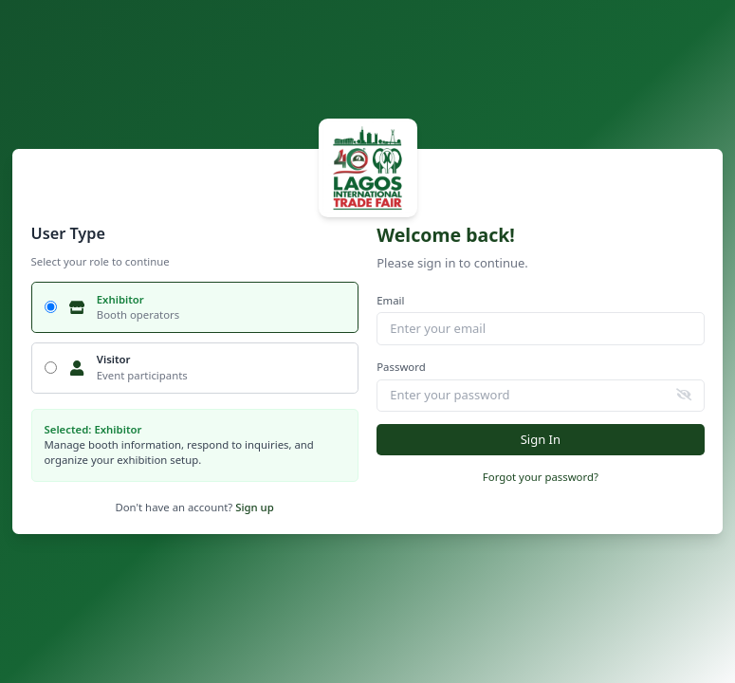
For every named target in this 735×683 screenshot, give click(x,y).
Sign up (254, 507)
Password (401, 367)
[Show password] (684, 394)
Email (390, 300)
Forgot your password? (540, 477)
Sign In (540, 439)
